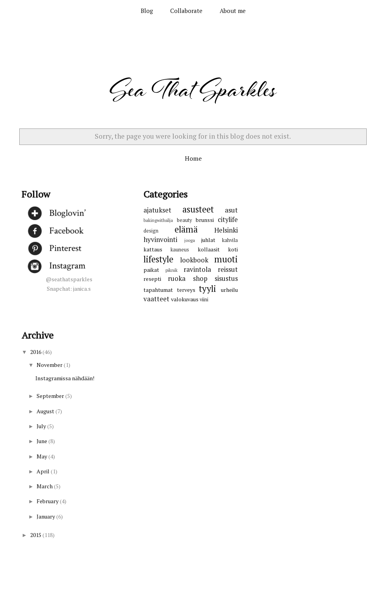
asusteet (198, 209)
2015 (36, 535)
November (50, 364)
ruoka (177, 278)
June (42, 441)
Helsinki (226, 230)
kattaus (152, 249)
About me (233, 11)
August (46, 411)
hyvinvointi (160, 239)
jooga (189, 240)
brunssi (205, 220)
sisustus (226, 278)
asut (231, 210)
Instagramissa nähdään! (64, 378)
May (42, 456)
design (150, 230)
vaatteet (156, 299)
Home (193, 158)
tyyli (207, 288)
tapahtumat (158, 289)
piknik (171, 270)
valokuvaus (185, 299)
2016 (36, 352)
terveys (186, 289)
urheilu (229, 289)
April (44, 471)
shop (200, 278)
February (48, 501)
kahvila (230, 240)
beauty (184, 220)
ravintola (197, 269)
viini (204, 299)
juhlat (208, 240)
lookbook (194, 260)
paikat (151, 269)
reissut (228, 269)
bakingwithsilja (158, 220)
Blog (147, 11)
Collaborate (186, 11)
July (42, 426)
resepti (152, 278)
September (51, 396)
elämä (186, 229)
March (45, 486)
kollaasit (209, 249)
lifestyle (158, 259)
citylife (228, 219)
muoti (226, 259)
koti (233, 249)
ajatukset (157, 210)
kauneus (180, 249)
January (46, 516)
